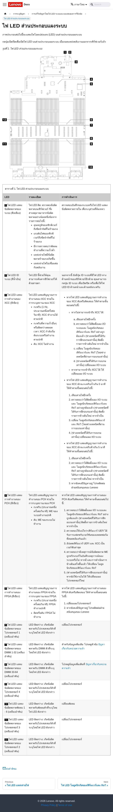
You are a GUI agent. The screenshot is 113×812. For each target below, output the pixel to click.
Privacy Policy (48, 805)
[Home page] (5, 14)
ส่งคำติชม (9, 769)
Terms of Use (65, 805)
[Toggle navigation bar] (4, 4)
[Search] (100, 4)
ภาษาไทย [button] (78, 4)
